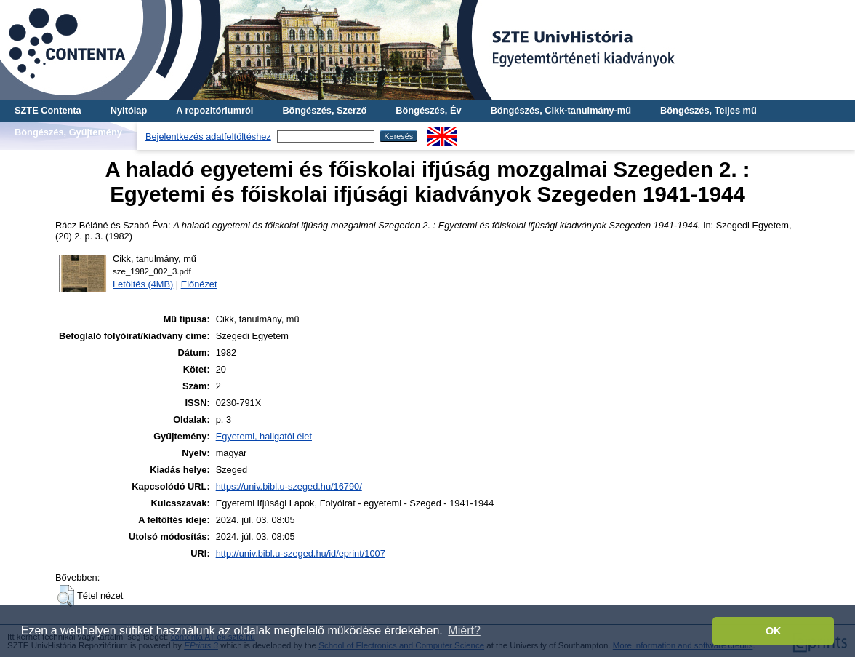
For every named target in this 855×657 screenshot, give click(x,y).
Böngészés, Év (428, 110)
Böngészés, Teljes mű (708, 110)
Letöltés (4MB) (143, 284)
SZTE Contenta (48, 110)
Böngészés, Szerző (324, 110)
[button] (65, 596)
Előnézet (199, 284)
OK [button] (774, 631)
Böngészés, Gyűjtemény (68, 132)
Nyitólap (129, 110)
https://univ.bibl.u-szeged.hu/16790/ (289, 486)
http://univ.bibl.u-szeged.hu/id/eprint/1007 (300, 553)
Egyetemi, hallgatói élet (264, 436)
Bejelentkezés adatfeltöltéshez (208, 136)
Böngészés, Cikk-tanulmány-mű (561, 110)
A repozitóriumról (214, 110)
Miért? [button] (464, 630)
